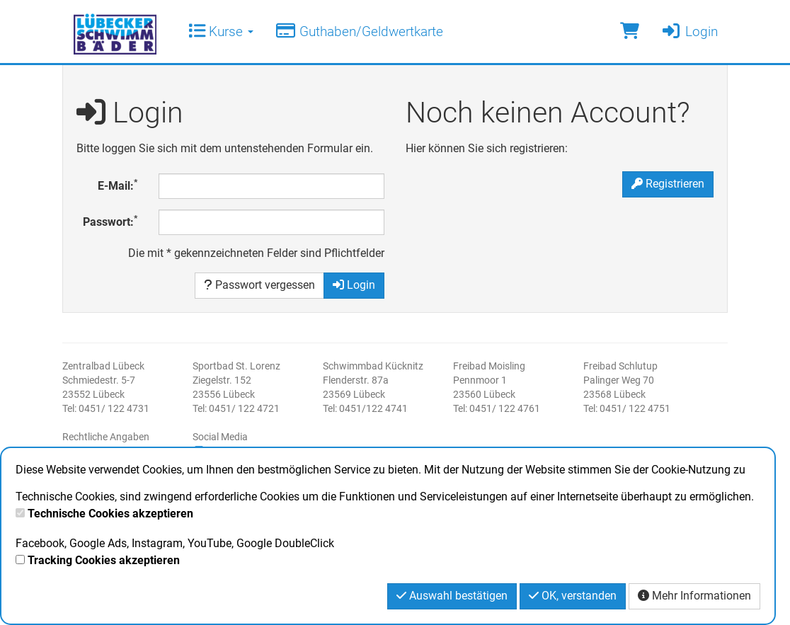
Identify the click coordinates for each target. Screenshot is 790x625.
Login (689, 31)
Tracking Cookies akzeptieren (104, 560)
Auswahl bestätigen (452, 595)
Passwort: (110, 221)
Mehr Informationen (694, 595)
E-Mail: (117, 185)
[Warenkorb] (629, 31)
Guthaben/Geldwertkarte (359, 31)
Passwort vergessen (259, 285)
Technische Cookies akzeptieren (110, 513)
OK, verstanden (573, 595)
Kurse (220, 31)
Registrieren (667, 183)
